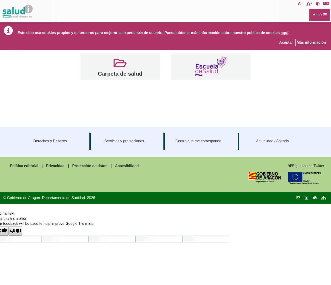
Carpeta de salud (120, 74)
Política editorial (24, 166)
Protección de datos (89, 166)
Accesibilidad (127, 166)
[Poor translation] (15, 231)
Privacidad (55, 166)
